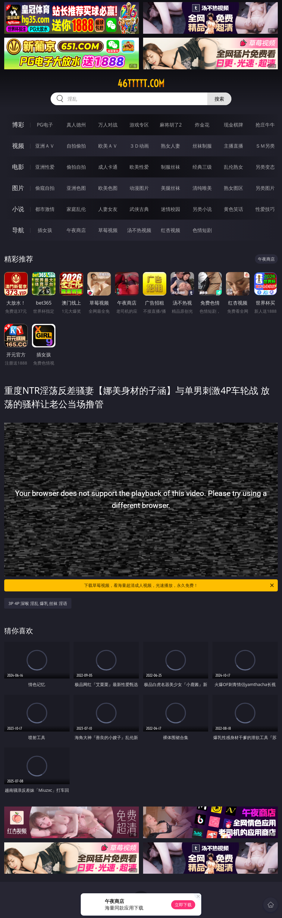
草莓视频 (108, 230)
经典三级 (202, 167)
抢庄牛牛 (265, 124)
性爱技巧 (265, 209)
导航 (18, 230)
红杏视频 (170, 230)
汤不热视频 (139, 230)
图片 (18, 188)
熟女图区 (233, 188)
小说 (18, 209)
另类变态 (265, 167)
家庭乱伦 (76, 209)
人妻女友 (108, 209)
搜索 (219, 99)
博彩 (18, 125)
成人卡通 (108, 167)
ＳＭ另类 (265, 146)
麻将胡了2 (171, 124)
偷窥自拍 (45, 188)
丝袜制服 (202, 146)
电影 (18, 167)
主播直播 (233, 146)
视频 (18, 146)
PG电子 (45, 124)
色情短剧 (202, 230)
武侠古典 (139, 209)
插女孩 (45, 230)
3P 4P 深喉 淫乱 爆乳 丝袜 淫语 (37, 603)
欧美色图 (108, 188)
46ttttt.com (141, 83)
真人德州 (76, 124)
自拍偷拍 (76, 146)
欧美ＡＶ (108, 146)
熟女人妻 (170, 146)
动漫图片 (139, 188)
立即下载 (183, 904)
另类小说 (202, 209)
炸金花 (202, 124)
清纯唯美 (202, 188)
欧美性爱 (139, 167)
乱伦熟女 (233, 167)
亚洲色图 (76, 188)
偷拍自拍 (76, 167)
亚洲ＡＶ (45, 146)
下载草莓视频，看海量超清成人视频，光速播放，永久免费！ (179, 585)
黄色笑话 (233, 209)
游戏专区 (139, 124)
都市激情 (45, 209)
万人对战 (108, 124)
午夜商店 (76, 230)
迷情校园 (170, 209)
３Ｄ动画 (139, 146)
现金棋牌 (233, 124)
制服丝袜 (170, 167)
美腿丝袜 (170, 188)
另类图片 (265, 188)
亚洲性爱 (45, 167)
